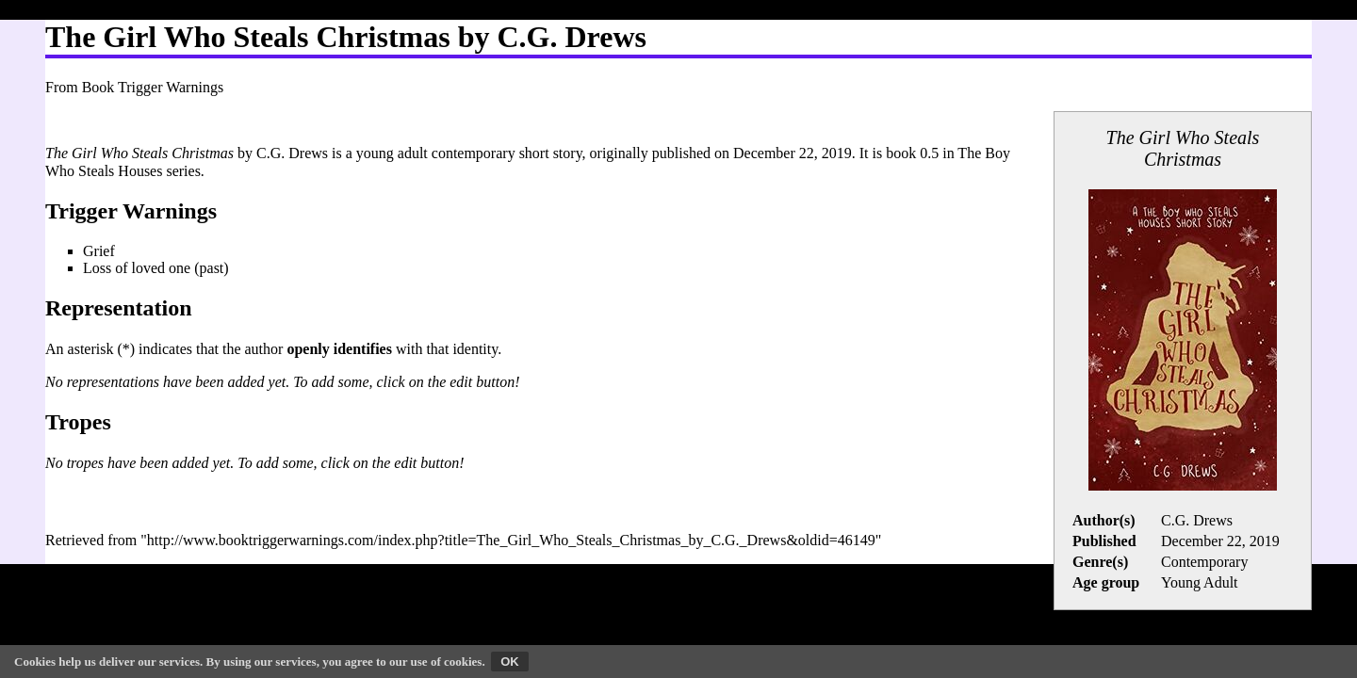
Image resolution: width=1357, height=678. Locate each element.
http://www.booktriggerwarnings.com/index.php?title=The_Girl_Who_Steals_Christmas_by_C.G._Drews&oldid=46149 (511, 540)
